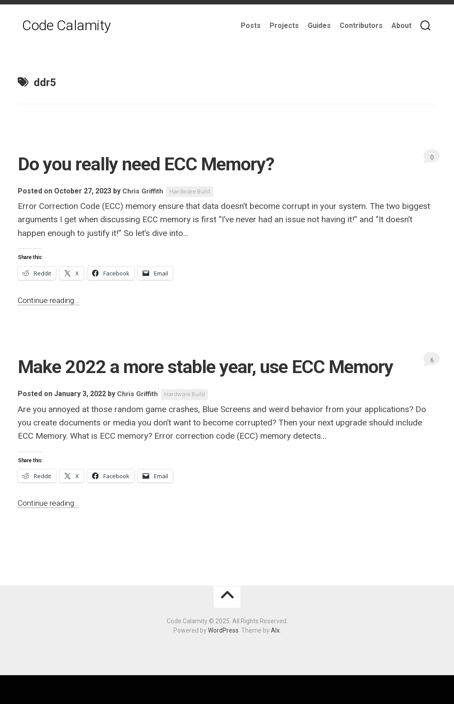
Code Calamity (66, 26)
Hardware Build (192, 191)
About (401, 25)
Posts (251, 25)
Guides (319, 25)
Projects (284, 25)
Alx (275, 659)
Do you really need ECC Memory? (177, 163)
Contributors (361, 25)
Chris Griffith (143, 191)
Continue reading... (51, 300)
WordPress (223, 659)
